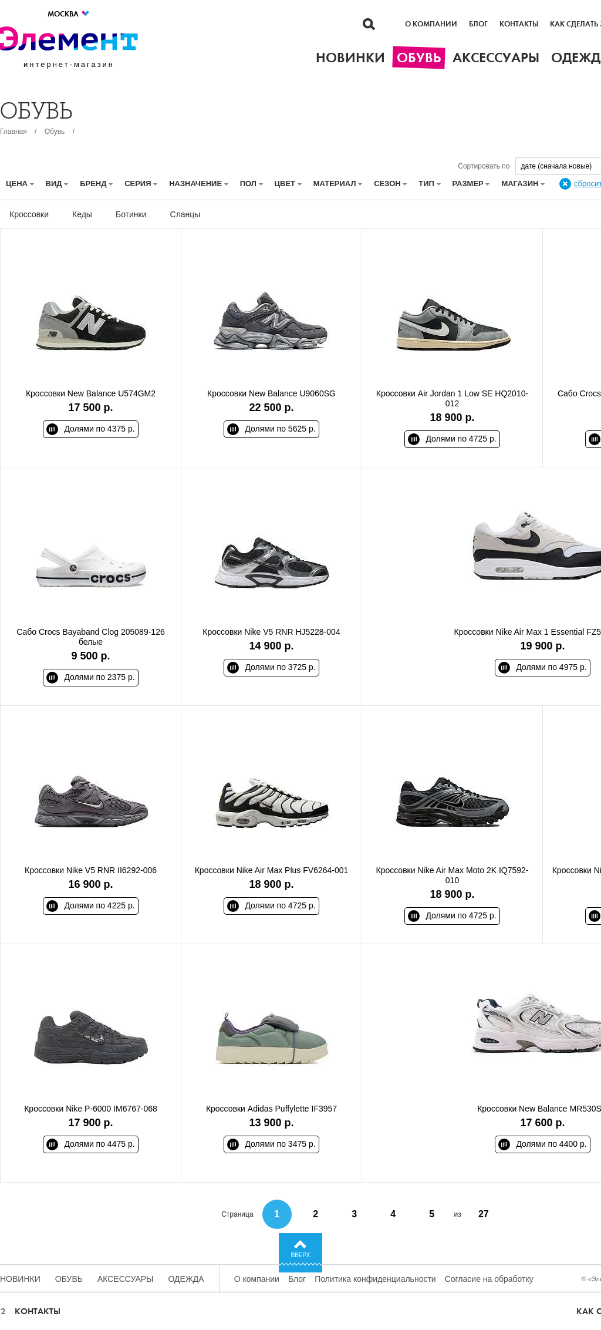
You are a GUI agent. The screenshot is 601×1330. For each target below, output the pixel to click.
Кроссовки (29, 214)
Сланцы (185, 214)
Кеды (82, 214)
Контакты (518, 24)
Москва (69, 13)
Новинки (20, 1279)
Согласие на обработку (489, 1279)
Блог (478, 24)
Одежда (186, 1279)
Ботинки (131, 214)
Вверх (300, 1255)
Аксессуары (125, 1279)
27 (483, 1214)
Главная (13, 131)
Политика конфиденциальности (375, 1279)
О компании (431, 24)
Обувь (55, 131)
